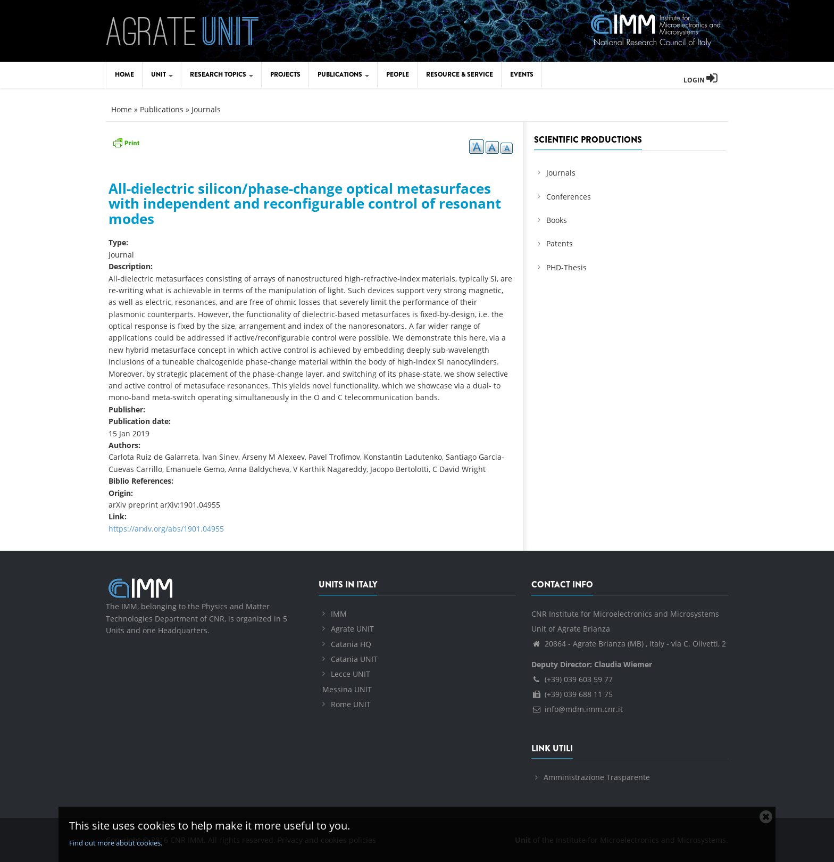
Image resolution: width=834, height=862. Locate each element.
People (397, 74)
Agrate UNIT (352, 629)
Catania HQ (351, 644)
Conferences (568, 197)
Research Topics (221, 74)
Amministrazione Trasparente (597, 777)
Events (521, 74)
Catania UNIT (354, 659)
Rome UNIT (351, 704)
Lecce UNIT (350, 674)
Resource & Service (459, 74)
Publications (343, 74)
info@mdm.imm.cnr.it (577, 709)
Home (124, 74)
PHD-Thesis (566, 267)
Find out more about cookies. (115, 843)
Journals (206, 109)
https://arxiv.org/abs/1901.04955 (166, 529)
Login (700, 80)
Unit (162, 74)
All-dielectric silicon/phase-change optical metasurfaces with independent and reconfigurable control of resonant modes (305, 203)
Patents (559, 243)
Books (556, 220)
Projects (285, 74)
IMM (339, 614)
